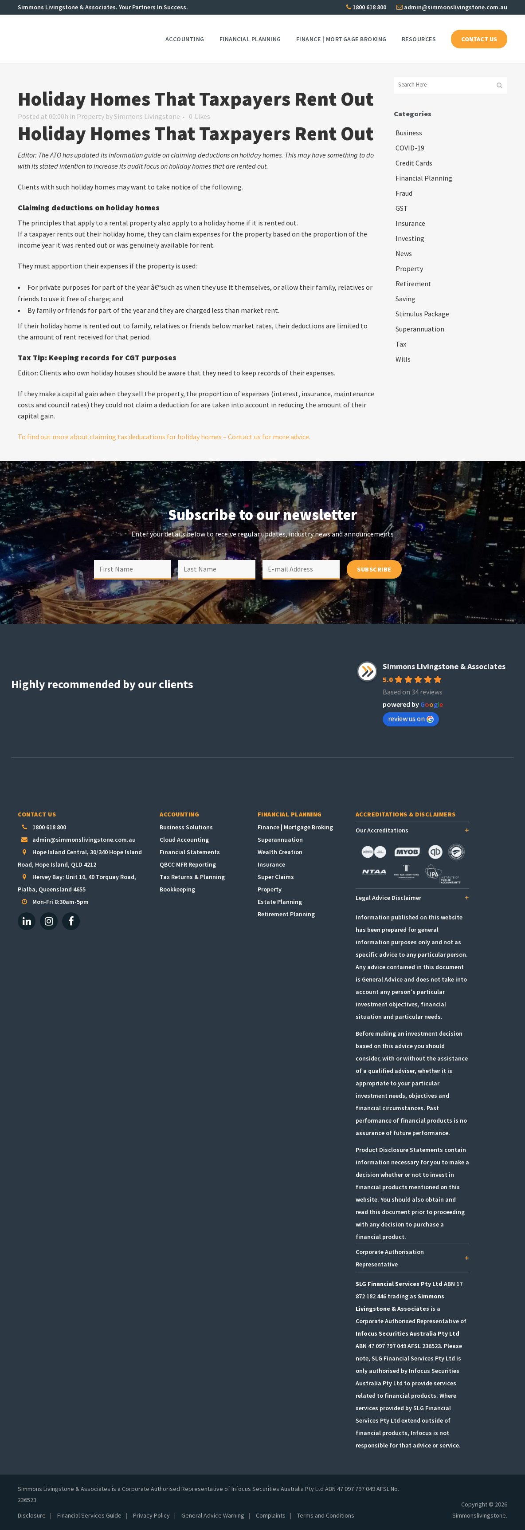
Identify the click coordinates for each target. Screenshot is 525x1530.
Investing (410, 238)
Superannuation (420, 328)
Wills (403, 359)
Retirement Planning (286, 914)
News (404, 253)
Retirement (413, 283)
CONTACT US (479, 39)
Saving (405, 298)
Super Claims (276, 877)
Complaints (271, 1515)
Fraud (404, 193)
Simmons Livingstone (147, 116)
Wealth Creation (280, 852)
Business (409, 132)
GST (402, 208)
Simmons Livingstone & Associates (444, 666)
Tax (401, 343)
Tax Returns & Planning (192, 877)
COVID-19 (410, 147)
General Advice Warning (212, 1515)
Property (90, 116)
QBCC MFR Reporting (188, 864)
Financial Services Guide (89, 1515)
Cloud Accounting (184, 840)
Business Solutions (186, 827)
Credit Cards (414, 162)
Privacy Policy (151, 1515)
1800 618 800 (366, 7)
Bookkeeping (177, 889)
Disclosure (32, 1515)
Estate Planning (280, 902)
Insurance (410, 223)
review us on (411, 718)
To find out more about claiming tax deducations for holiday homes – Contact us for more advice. (164, 436)
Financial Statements (190, 852)
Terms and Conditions (325, 1515)
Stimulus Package (422, 313)
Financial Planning (424, 178)
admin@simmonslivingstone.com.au (451, 7)
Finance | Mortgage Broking (295, 827)
